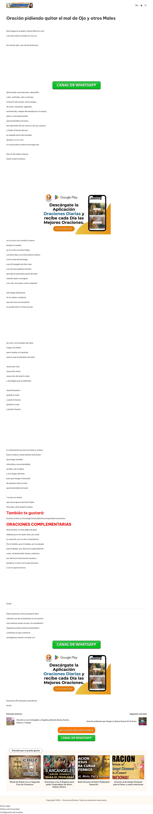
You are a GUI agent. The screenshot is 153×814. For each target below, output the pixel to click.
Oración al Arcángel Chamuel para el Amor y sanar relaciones (128, 783)
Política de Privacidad (10, 809)
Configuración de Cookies (11, 812)
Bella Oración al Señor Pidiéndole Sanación (94, 783)
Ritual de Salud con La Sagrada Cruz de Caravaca (25, 783)
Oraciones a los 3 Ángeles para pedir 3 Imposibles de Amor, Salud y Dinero (59, 784)
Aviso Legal (5, 806)
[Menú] (136, 5)
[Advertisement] (76, 63)
